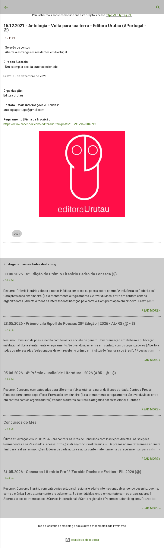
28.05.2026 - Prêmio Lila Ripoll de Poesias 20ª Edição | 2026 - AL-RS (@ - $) (69, 323)
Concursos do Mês (19, 422)
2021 (17, 233)
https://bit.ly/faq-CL (119, 15)
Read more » (151, 310)
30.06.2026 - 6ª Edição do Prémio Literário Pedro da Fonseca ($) (60, 274)
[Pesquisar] (158, 8)
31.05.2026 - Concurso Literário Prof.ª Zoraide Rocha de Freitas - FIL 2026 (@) (72, 471)
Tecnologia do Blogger (82, 539)
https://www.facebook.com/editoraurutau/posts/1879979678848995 (50, 124)
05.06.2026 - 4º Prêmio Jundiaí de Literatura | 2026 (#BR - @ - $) (59, 373)
